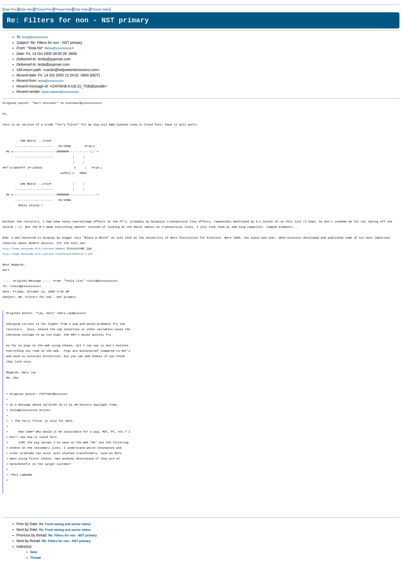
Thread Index (100, 9)
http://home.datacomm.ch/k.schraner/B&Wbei (34, 249)
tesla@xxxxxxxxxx (35, 37)
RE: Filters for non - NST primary (66, 541)
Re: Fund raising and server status (65, 524)
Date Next (26, 9)
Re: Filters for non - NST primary (72, 535)
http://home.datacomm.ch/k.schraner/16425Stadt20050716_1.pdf (48, 254)
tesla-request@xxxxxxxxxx (60, 92)
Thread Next (63, 9)
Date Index (81, 9)
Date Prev (10, 9)
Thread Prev (44, 9)
